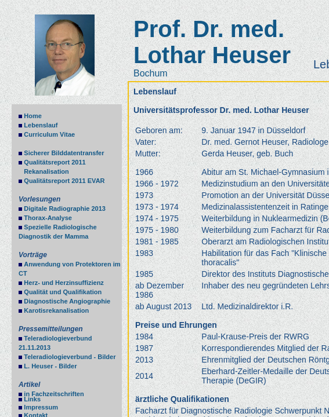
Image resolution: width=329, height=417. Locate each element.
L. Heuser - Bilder (50, 366)
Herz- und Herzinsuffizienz (64, 282)
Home (33, 115)
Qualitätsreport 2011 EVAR (64, 180)
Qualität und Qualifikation (63, 291)
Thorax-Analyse (48, 217)
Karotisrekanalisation (56, 310)
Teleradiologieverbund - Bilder (69, 356)
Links (32, 399)
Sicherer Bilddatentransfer (64, 152)
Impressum (41, 407)
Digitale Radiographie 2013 (65, 208)
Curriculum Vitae (49, 134)
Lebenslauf (40, 125)
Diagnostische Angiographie (67, 301)
